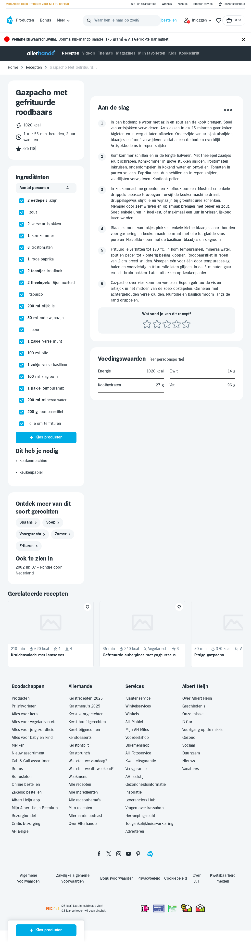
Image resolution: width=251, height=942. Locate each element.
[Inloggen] (198, 20)
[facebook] (99, 853)
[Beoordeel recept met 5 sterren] (186, 473)
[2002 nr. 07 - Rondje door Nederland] (46, 570)
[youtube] (128, 853)
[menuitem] (70, 53)
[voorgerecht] (32, 534)
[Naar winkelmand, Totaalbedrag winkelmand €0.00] (234, 20)
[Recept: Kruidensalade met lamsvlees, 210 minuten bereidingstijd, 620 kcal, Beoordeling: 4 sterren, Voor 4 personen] (51, 634)
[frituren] (29, 546)
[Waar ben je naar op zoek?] (122, 20)
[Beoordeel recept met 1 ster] (147, 473)
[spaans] (28, 522)
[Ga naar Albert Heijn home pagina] (9, 20)
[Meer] (63, 20)
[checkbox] (21, 200)
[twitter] (109, 853)
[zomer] (62, 534)
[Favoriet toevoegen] (87, 607)
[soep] (52, 522)
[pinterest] (138, 853)
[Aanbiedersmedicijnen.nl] (172, 908)
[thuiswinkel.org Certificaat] (186, 908)
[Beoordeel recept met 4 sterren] (176, 473)
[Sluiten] (244, 40)
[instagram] (119, 853)
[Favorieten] (219, 20)
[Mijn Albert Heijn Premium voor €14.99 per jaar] (37, 4)
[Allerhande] (41, 53)
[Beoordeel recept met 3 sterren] (167, 473)
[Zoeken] (89, 20)
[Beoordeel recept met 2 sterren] (157, 473)
